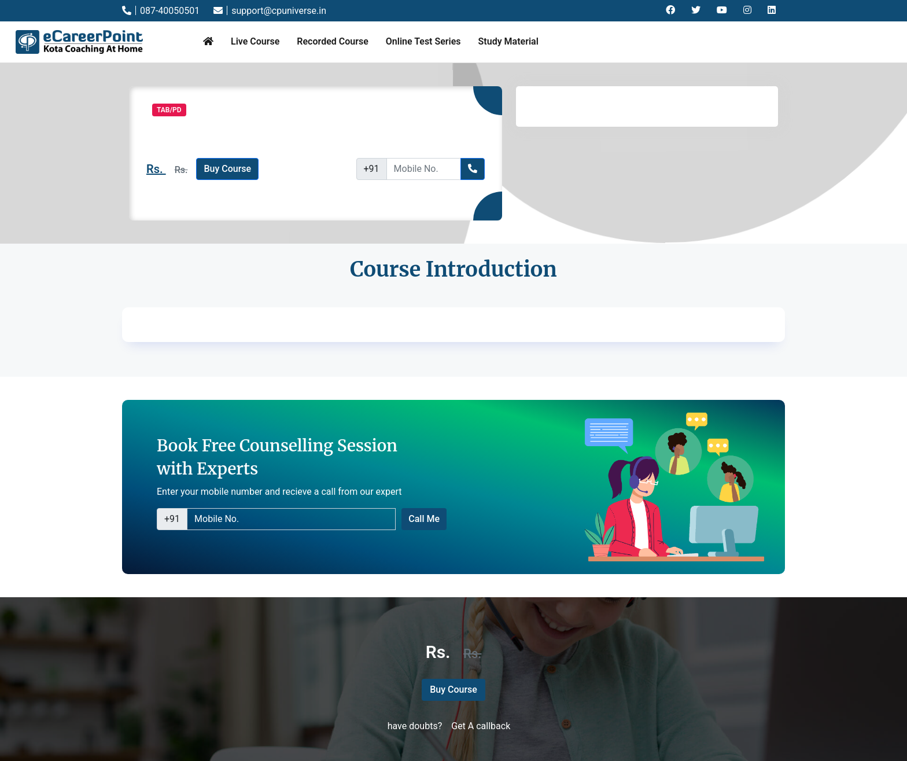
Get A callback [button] (480, 725)
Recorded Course (332, 41)
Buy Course (227, 168)
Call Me (424, 518)
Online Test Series (423, 41)
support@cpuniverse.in (269, 10)
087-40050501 (161, 10)
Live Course (255, 41)
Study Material (508, 41)
